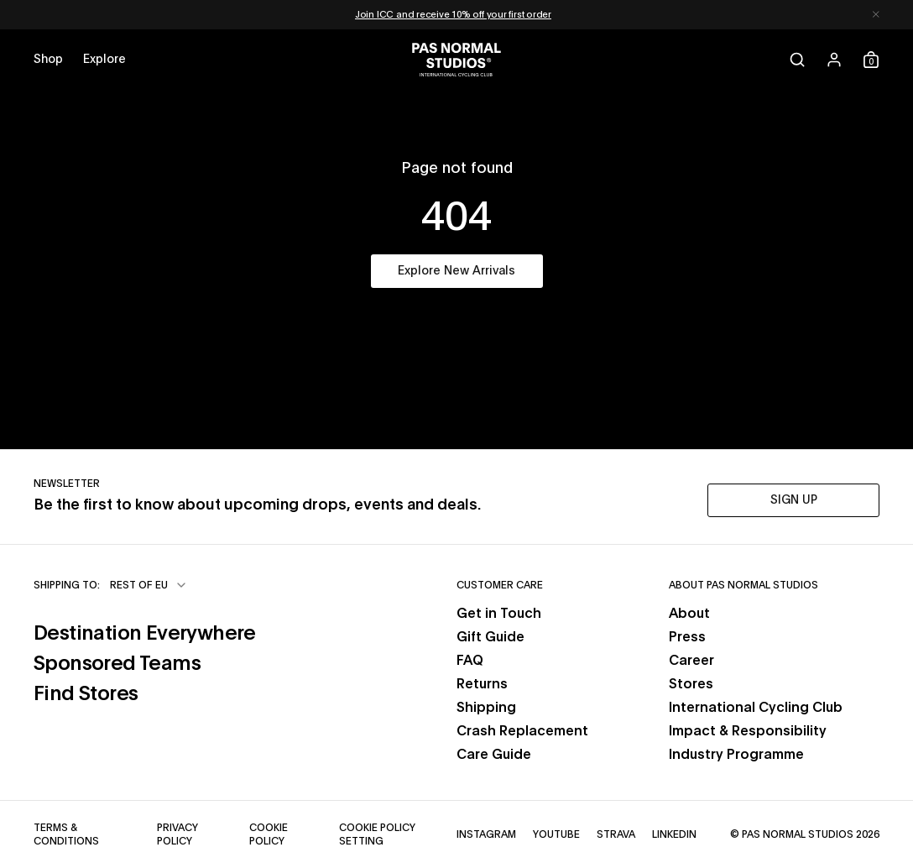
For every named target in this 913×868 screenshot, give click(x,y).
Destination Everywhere (145, 634)
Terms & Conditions (66, 834)
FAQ (469, 660)
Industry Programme (736, 754)
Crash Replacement (522, 731)
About (689, 613)
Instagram (486, 834)
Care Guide (493, 754)
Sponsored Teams (117, 664)
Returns (482, 684)
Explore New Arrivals (456, 271)
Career (691, 660)
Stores (691, 684)
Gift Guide (490, 637)
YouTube (556, 834)
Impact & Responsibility (748, 731)
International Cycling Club (756, 707)
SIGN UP (793, 500)
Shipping (486, 707)
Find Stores (86, 694)
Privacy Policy (177, 834)
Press (687, 637)
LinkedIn (674, 834)
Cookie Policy (268, 834)
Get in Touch (498, 613)
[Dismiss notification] (876, 14)
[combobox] (149, 585)
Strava (616, 834)
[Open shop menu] (48, 59)
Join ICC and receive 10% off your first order (453, 14)
